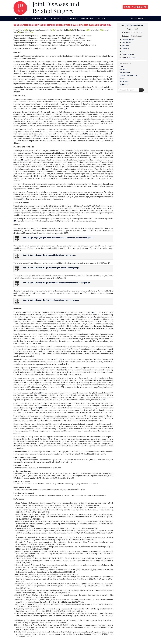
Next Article (125, 43)
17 (95, 312)
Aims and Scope (87, 18)
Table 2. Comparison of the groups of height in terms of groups (49, 255)
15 (93, 312)
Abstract (124, 46)
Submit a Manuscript (135, 7)
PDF (122, 52)
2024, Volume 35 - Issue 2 (134, 25)
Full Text (124, 49)
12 (22, 160)
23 (41, 393)
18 (84, 339)
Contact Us (101, 18)
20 (60, 359)
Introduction (125, 72)
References (124, 84)
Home (17, 18)
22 (38, 382)
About (25, 18)
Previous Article (127, 40)
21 (42, 367)
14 (15, 221)
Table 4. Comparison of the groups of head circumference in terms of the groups (56, 282)
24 (41, 408)
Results (123, 78)
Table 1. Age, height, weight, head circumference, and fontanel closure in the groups (58, 237)
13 (23, 199)
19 (112, 351)
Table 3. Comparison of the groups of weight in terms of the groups (51, 268)
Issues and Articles (40, 18)
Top (121, 66)
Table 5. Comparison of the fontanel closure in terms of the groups (51, 300)
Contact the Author (128, 58)
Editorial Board (57, 18)
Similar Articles (127, 55)
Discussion (124, 81)
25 (47, 418)
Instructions (72, 18)
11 (41, 136)
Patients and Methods (128, 75)
